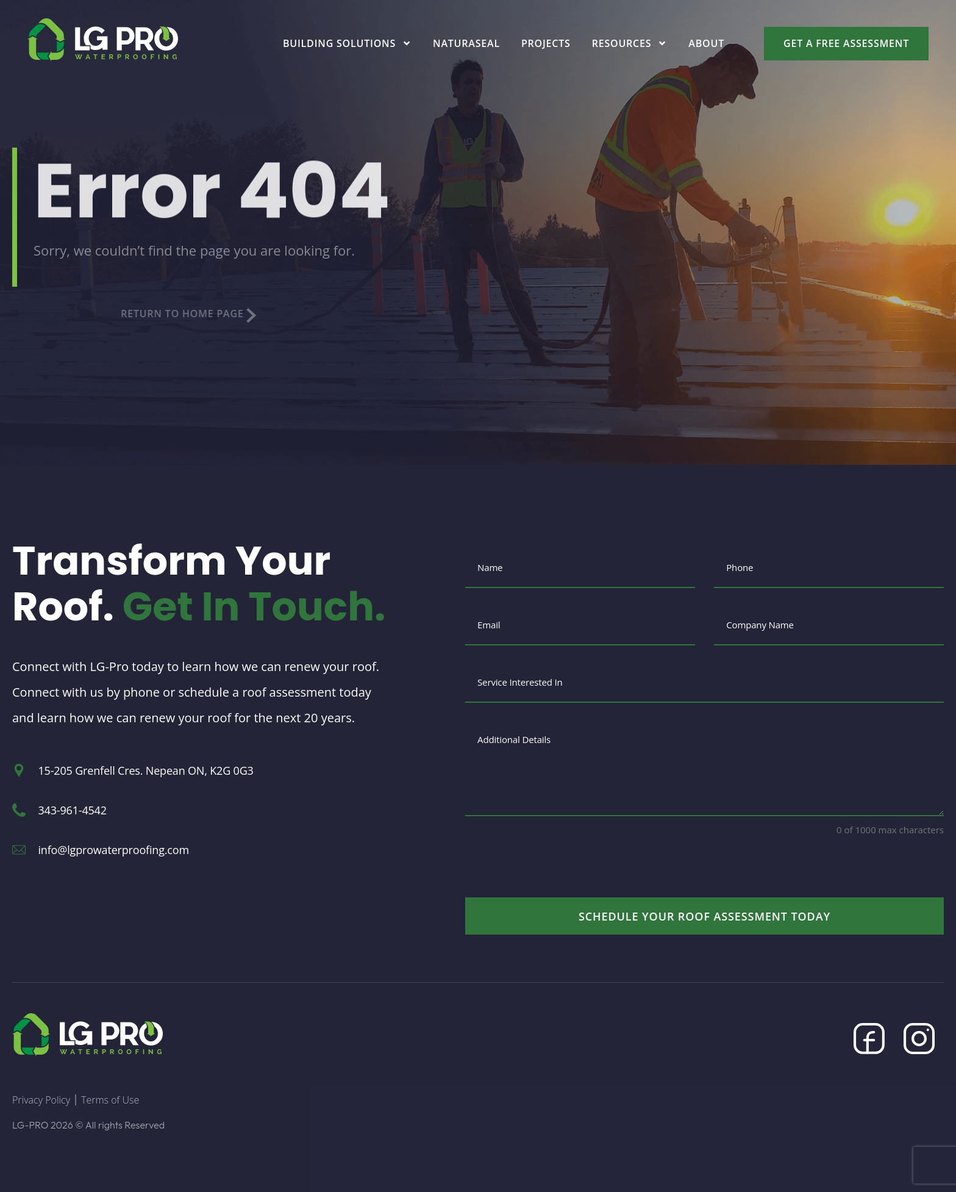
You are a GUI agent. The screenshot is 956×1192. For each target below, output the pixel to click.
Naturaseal (466, 43)
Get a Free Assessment (846, 43)
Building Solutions (347, 43)
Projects (546, 43)
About (706, 43)
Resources (630, 43)
